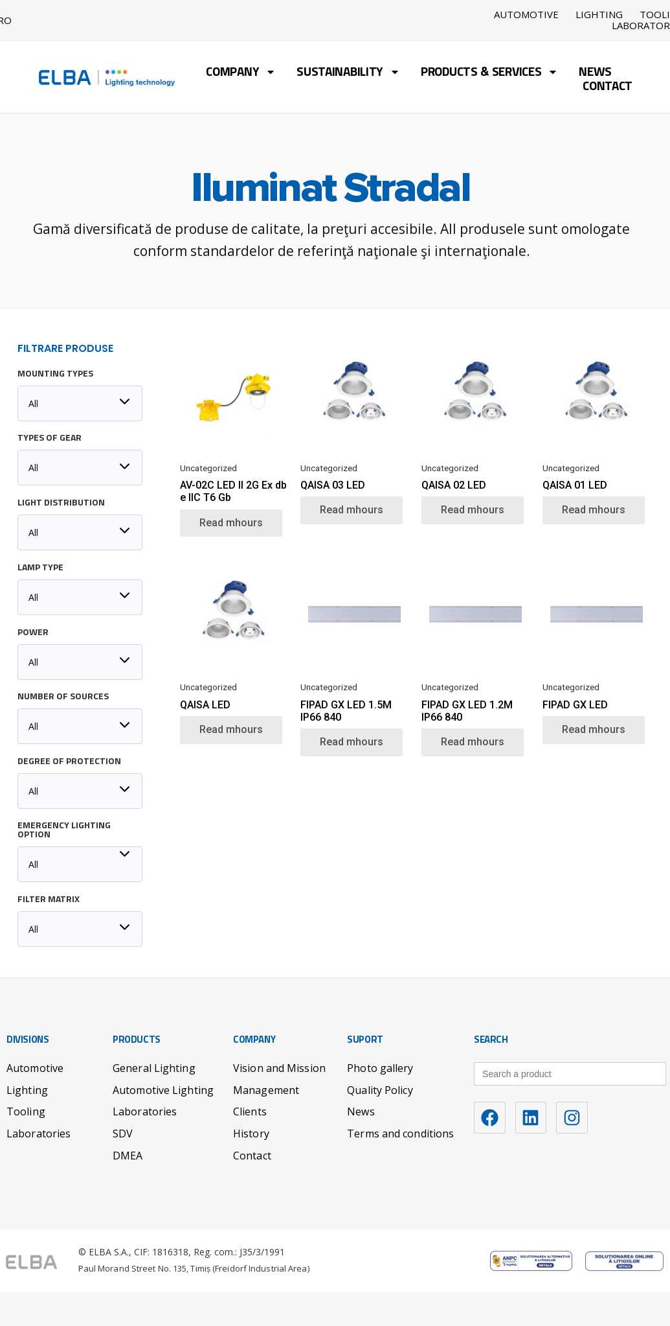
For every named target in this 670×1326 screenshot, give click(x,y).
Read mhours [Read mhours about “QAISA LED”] (231, 729)
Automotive (526, 14)
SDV (123, 1133)
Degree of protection (69, 761)
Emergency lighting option (64, 830)
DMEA (127, 1155)
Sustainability (348, 73)
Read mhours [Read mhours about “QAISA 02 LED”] (472, 509)
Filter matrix (48, 899)
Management (266, 1089)
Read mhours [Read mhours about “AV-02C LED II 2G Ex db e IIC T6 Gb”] (231, 522)
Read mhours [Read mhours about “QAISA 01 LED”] (593, 509)
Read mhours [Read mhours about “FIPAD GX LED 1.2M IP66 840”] (472, 741)
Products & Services (489, 73)
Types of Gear (49, 438)
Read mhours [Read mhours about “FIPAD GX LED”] (593, 729)
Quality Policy (379, 1089)
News (595, 73)
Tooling (25, 1111)
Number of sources (63, 696)
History (251, 1133)
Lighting (599, 14)
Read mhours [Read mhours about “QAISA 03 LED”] (351, 509)
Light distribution (61, 502)
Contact (607, 87)
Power (33, 632)
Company (241, 73)
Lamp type (40, 567)
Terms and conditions (400, 1133)
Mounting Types (55, 373)
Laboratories (38, 1133)
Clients (250, 1111)
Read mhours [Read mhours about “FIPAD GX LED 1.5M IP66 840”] (351, 741)
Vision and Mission (279, 1067)
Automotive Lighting (163, 1089)
